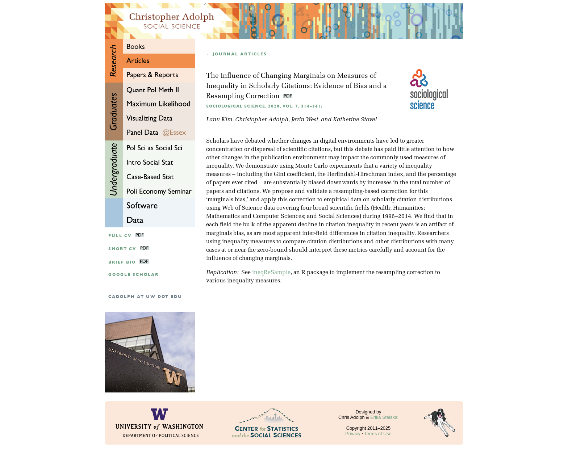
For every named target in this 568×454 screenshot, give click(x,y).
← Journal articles (236, 54)
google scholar (133, 274)
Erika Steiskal (384, 417)
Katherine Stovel (355, 120)
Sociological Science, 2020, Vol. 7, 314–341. (264, 106)
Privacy (352, 433)
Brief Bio (122, 262)
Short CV (122, 249)
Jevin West (304, 120)
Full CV (119, 236)
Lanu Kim (219, 120)
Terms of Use (377, 433)
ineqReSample (271, 273)
